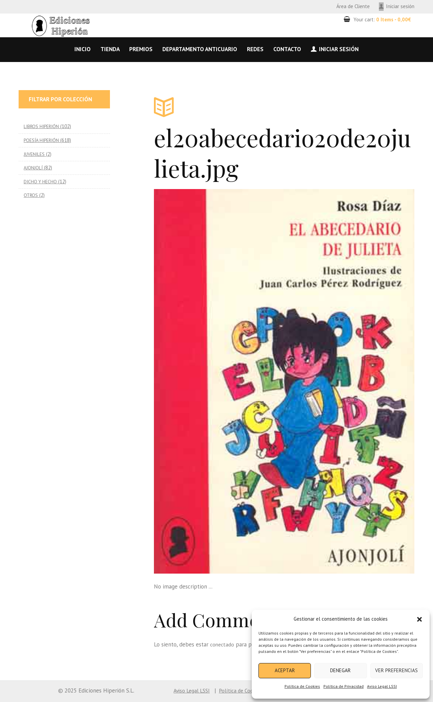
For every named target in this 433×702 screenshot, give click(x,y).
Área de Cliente (353, 6)
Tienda (110, 49)
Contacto (287, 49)
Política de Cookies (302, 686)
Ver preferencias (396, 670)
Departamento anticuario (199, 49)
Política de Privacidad (343, 686)
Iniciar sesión (400, 6)
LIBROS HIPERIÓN (43, 126)
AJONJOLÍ (33, 167)
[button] (419, 619)
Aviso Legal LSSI (382, 686)
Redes (255, 49)
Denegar (340, 670)
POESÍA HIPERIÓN (43, 140)
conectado (223, 644)
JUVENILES (35, 154)
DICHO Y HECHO (41, 181)
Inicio (82, 49)
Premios (141, 49)
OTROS (31, 195)
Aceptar (285, 670)
